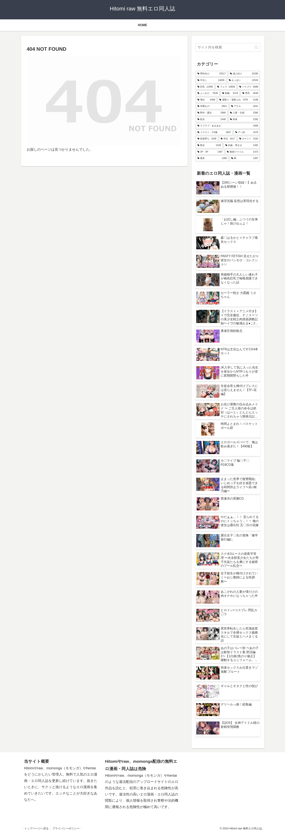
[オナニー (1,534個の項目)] (249, 139)
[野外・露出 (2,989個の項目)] (211, 113)
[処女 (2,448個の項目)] (211, 119)
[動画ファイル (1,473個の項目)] (242, 152)
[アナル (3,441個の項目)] (244, 106)
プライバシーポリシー (66, 828)
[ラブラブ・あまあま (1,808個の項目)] (228, 126)
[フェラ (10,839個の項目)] (226, 87)
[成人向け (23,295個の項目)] (244, 74)
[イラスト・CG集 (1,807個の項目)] (214, 132)
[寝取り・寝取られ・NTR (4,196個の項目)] (239, 100)
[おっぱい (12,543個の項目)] (243, 80)
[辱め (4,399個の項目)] (206, 100)
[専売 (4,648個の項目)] (250, 93)
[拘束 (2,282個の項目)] (244, 119)
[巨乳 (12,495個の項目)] (205, 87)
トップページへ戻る (37, 828)
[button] (256, 47)
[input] (227, 47)
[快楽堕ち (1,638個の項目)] (207, 139)
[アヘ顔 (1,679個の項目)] (246, 132)
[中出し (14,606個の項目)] (211, 80)
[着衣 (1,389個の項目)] (212, 158)
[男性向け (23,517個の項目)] (211, 74)
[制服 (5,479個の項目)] (230, 93)
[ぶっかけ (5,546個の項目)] (208, 93)
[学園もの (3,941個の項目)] (212, 106)
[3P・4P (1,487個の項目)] (210, 152)
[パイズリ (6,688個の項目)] (249, 87)
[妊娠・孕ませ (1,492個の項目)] (242, 145)
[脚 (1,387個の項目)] (244, 158)
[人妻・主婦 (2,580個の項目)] (244, 113)
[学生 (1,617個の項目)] (228, 139)
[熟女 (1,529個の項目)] (209, 145)
